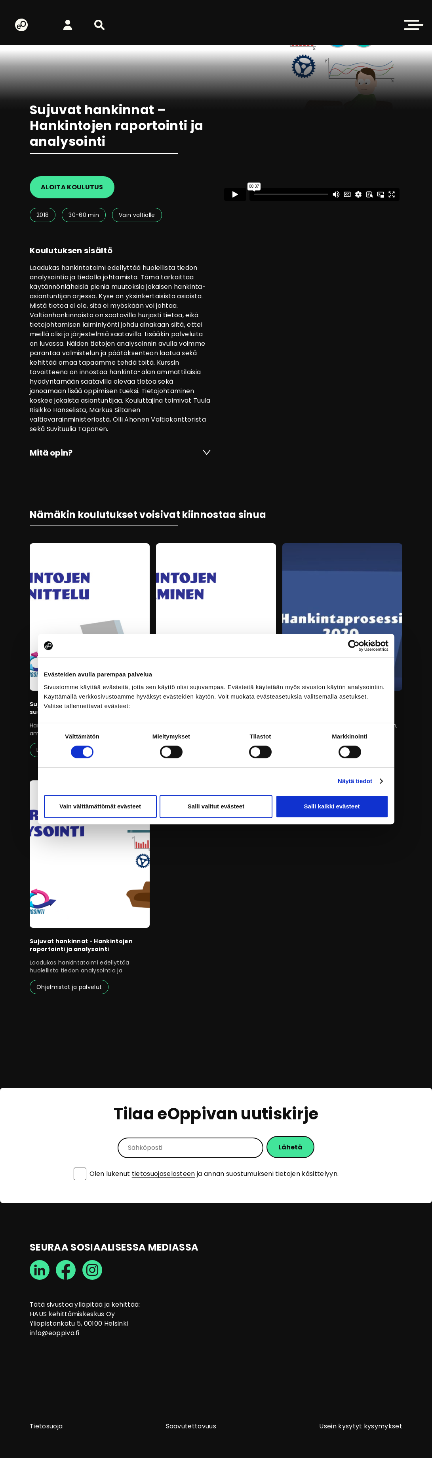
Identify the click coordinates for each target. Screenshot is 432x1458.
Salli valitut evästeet (216, 806)
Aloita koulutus (72, 187)
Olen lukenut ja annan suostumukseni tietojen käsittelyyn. (214, 1174)
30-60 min (84, 215)
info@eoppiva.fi (55, 1332)
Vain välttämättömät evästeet (100, 806)
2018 (42, 215)
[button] (99, 25)
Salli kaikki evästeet (332, 806)
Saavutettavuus (191, 1426)
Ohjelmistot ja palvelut (69, 987)
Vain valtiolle (137, 215)
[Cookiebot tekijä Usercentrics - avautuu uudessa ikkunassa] (353, 646)
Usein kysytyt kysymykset (360, 1426)
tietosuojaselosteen (163, 1173)
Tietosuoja (46, 1426)
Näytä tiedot (355, 781)
